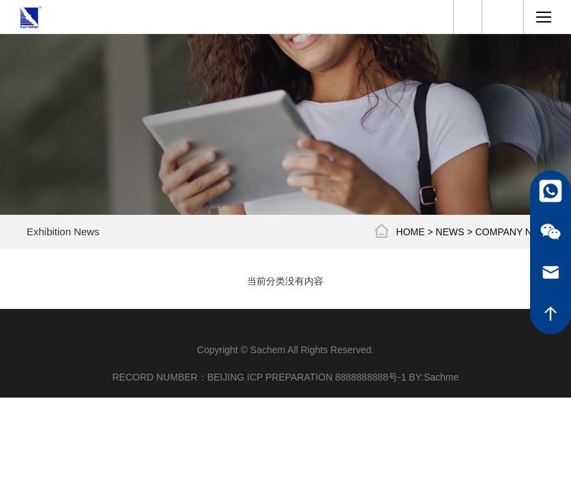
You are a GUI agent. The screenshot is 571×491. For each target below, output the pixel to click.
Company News (514, 231)
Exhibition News (63, 231)
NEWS (450, 231)
